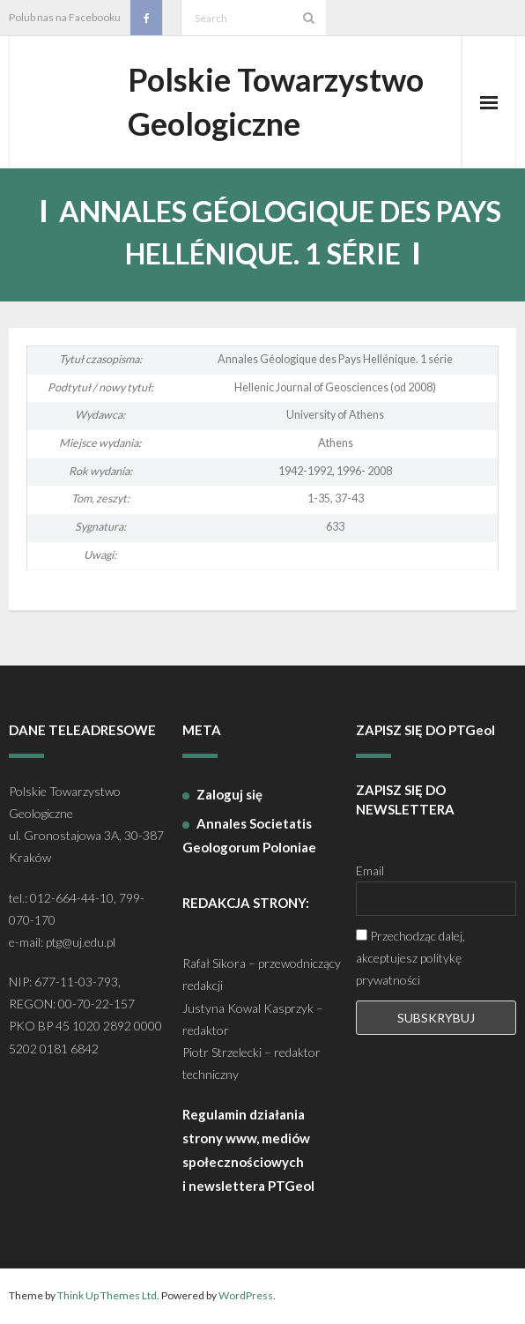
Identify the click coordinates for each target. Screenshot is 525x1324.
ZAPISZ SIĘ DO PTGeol (425, 731)
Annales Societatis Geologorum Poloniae (249, 836)
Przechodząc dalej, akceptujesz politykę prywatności (410, 958)
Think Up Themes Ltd (107, 1296)
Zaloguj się (229, 795)
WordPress (245, 1296)
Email (370, 871)
